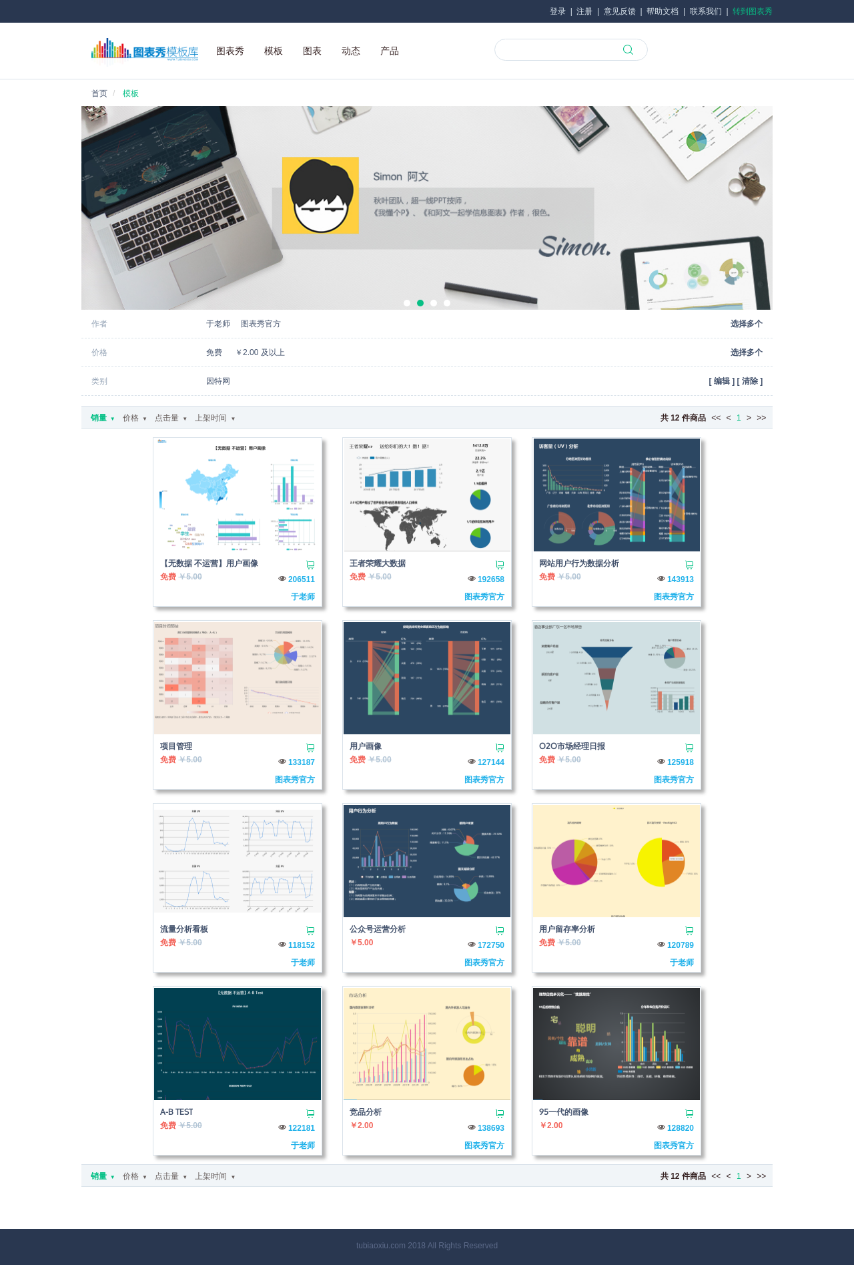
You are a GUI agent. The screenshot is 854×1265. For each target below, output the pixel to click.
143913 (680, 579)
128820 (680, 1128)
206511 (301, 579)
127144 (491, 762)
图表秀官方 (484, 596)
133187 (301, 762)
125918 (680, 762)
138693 (491, 1128)
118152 (301, 945)
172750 (491, 945)
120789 (680, 945)
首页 (99, 93)
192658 (491, 579)
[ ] (722, 381)
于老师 (303, 596)
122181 (301, 1128)
